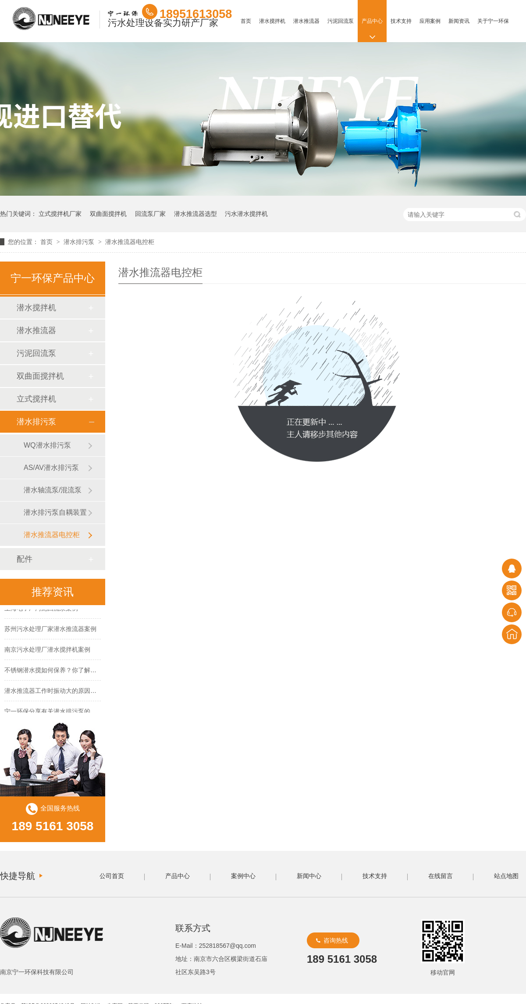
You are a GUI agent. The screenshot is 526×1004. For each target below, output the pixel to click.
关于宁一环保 (493, 21)
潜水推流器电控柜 (129, 241)
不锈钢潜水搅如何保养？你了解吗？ (53, 670)
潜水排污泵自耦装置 (55, 512)
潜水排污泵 (80, 241)
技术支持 (401, 21)
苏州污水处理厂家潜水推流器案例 (50, 629)
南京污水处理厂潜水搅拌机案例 (47, 650)
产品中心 (372, 21)
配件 (24, 559)
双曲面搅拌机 (108, 213)
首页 (246, 21)
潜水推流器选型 (195, 213)
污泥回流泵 (340, 21)
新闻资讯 (458, 21)
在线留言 (440, 875)
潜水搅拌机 (272, 21)
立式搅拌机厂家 (60, 213)
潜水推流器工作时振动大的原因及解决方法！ (65, 691)
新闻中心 (309, 875)
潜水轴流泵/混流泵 (53, 490)
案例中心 (243, 875)
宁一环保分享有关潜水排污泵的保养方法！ (62, 712)
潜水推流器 (306, 21)
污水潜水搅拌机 (246, 213)
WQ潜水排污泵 (47, 445)
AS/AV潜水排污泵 (51, 467)
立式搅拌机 (36, 398)
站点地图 (506, 875)
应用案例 (430, 21)
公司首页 (112, 875)
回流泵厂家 (150, 213)
